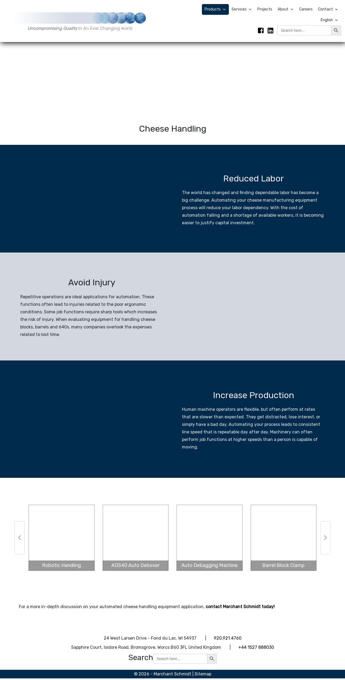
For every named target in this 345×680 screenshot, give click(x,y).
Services (242, 9)
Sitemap (203, 675)
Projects (264, 9)
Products (215, 9)
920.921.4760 (228, 639)
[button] (20, 539)
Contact (328, 9)
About (286, 9)
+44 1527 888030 (256, 648)
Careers (306, 9)
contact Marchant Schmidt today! (240, 608)
